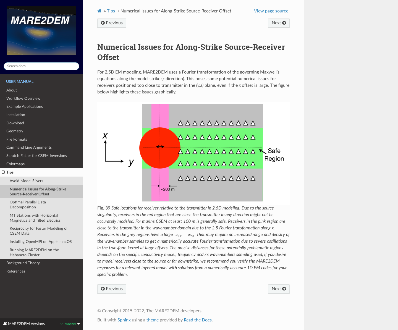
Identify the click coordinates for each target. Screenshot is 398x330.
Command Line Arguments (29, 147)
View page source (271, 11)
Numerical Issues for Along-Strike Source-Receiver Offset (38, 191)
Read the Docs (198, 320)
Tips (8, 172)
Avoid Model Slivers (26, 181)
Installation (15, 115)
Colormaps (15, 164)
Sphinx (124, 320)
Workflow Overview (23, 98)
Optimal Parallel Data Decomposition (28, 204)
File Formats (16, 139)
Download (15, 123)
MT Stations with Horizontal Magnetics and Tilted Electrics (35, 217)
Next (279, 23)
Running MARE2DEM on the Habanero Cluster (34, 252)
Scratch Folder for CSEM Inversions (36, 156)
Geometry (14, 131)
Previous (112, 23)
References (15, 271)
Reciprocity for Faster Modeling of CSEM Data (39, 230)
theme (152, 320)
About (11, 90)
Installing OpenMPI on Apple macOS (41, 242)
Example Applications (24, 106)
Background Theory (23, 263)
